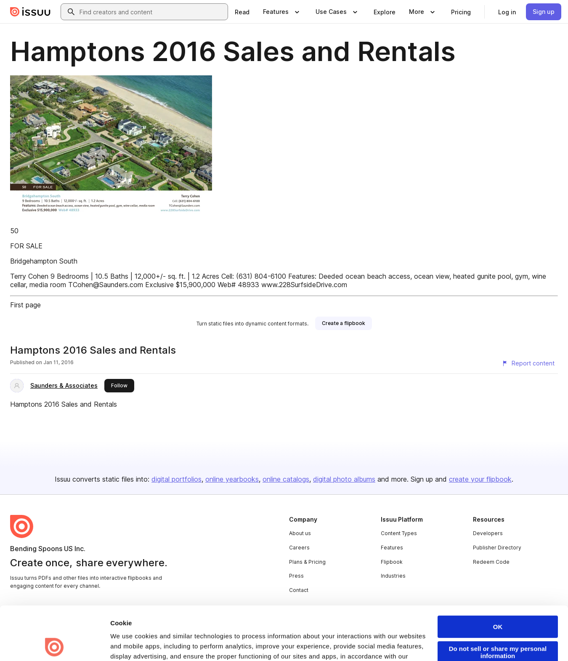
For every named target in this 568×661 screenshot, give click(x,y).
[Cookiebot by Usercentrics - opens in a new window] (54, 644)
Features (392, 547)
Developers (488, 533)
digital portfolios (176, 479)
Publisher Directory (497, 547)
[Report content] (528, 363)
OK (498, 573)
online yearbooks (232, 479)
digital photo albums (344, 479)
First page (25, 305)
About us (300, 533)
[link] (242, 11)
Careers (299, 547)
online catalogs (286, 479)
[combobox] (152, 12)
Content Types (399, 533)
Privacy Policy (133, 612)
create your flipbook (480, 479)
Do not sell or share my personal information (498, 599)
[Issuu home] (30, 11)
